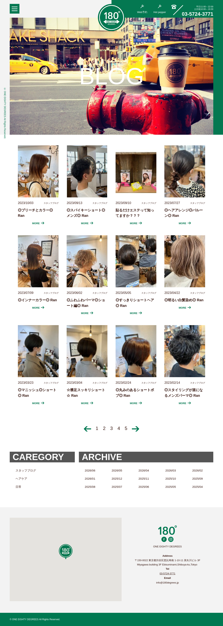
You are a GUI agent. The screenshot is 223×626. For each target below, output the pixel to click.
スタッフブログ (26, 470)
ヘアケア (21, 478)
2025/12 (117, 478)
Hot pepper (159, 9)
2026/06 (90, 470)
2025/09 (197, 478)
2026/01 (90, 478)
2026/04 (144, 470)
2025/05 (170, 486)
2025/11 (144, 478)
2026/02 (197, 470)
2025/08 (90, 486)
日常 (18, 486)
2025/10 (170, 478)
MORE (38, 223)
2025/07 (117, 486)
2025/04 (197, 486)
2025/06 (144, 486)
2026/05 (117, 470)
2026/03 (170, 470)
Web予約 (142, 9)
